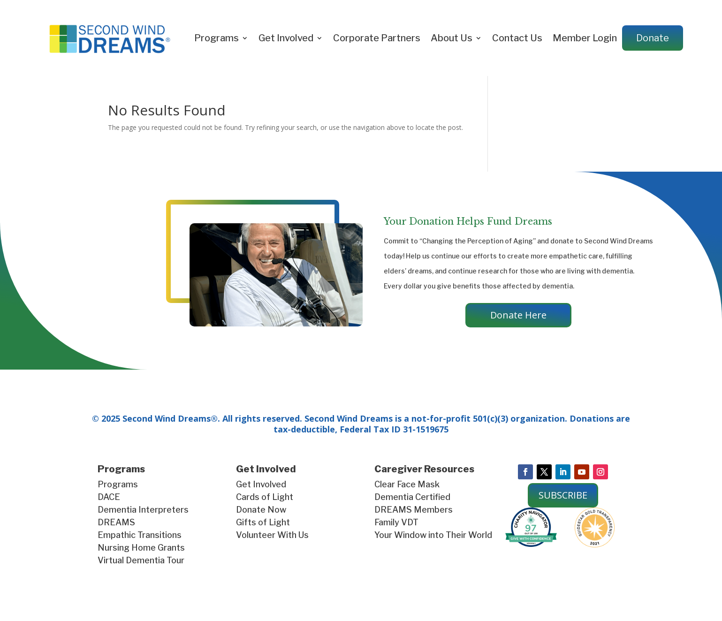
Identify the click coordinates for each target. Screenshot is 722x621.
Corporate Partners (376, 38)
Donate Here (518, 315)
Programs (216, 38)
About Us (451, 38)
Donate (652, 38)
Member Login (585, 38)
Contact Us (517, 38)
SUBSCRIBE (563, 495)
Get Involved (285, 38)
